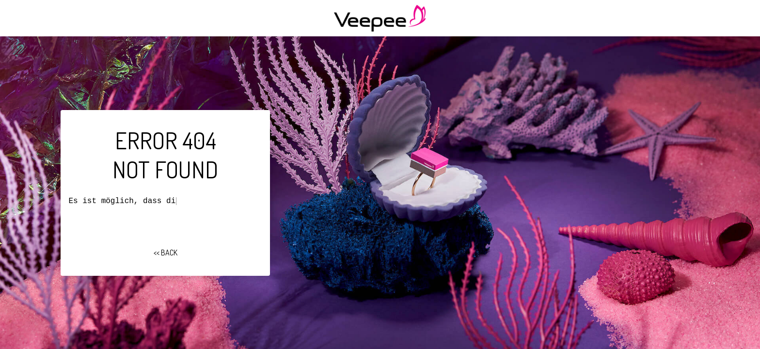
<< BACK (165, 252)
